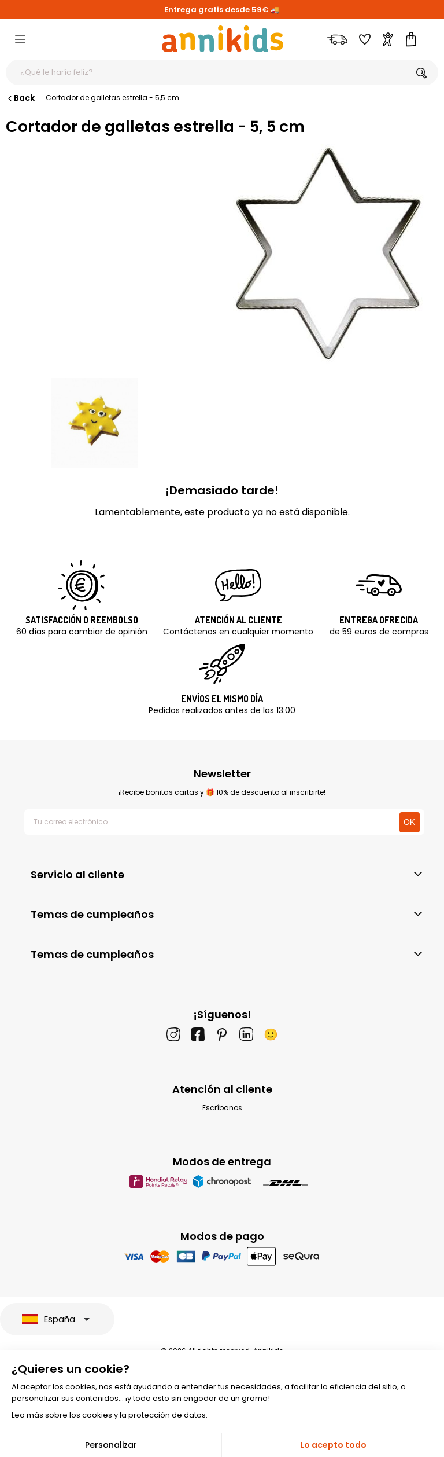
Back (20, 98)
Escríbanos (222, 1108)
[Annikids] (222, 38)
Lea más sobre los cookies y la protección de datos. (110, 1415)
